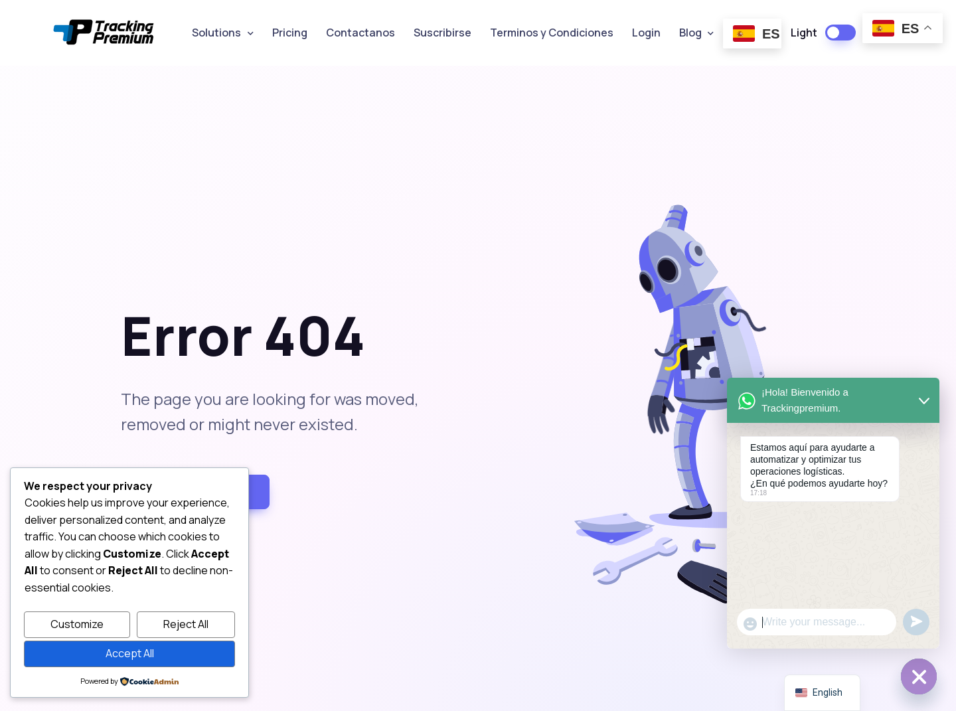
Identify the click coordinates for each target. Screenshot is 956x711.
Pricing (289, 32)
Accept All (130, 653)
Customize (77, 624)
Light (804, 32)
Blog (690, 32)
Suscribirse (442, 32)
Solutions (216, 32)
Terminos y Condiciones (551, 32)
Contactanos (360, 32)
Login (646, 32)
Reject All (185, 624)
